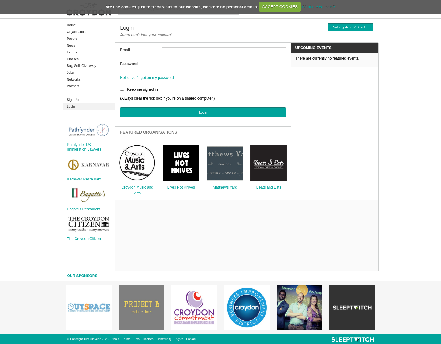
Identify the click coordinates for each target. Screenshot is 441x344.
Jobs (70, 72)
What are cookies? (318, 6)
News (71, 45)
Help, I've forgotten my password (147, 78)
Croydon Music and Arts (137, 190)
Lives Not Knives (181, 187)
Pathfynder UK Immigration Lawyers (84, 147)
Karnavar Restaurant (84, 179)
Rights (179, 339)
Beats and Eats (268, 187)
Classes (73, 59)
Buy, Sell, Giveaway (81, 66)
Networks (74, 79)
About (115, 339)
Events (72, 52)
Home (71, 25)
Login (71, 106)
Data (137, 339)
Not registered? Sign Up (350, 27)
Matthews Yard (225, 187)
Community (164, 339)
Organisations (77, 32)
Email (125, 50)
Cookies (148, 339)
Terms (126, 339)
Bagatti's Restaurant (84, 209)
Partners (73, 86)
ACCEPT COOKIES (280, 6)
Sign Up (73, 100)
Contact (191, 339)
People (72, 38)
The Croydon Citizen (84, 239)
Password (129, 64)
